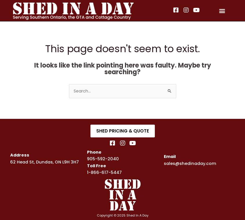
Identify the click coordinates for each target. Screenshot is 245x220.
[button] (222, 10)
